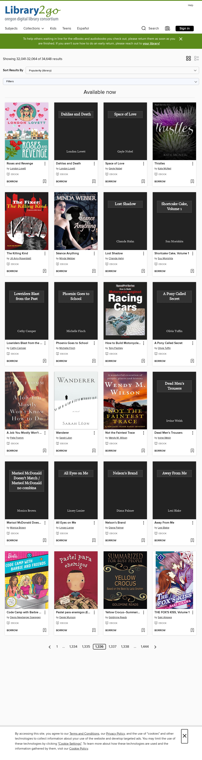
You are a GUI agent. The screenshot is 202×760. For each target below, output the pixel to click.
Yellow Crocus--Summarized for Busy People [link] (123, 612)
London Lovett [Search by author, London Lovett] (18, 168)
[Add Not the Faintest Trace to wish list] (143, 451)
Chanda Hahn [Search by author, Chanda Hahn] (116, 258)
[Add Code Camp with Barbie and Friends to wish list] (44, 630)
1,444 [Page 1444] (145, 647)
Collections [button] (33, 28)
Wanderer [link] (62, 433)
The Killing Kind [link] (17, 253)
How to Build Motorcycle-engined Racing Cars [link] (123, 343)
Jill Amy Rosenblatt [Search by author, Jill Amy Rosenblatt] (20, 258)
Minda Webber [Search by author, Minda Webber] (67, 258)
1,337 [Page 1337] (112, 647)
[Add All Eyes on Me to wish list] (93, 540)
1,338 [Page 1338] (125, 647)
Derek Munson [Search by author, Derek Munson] (67, 617)
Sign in (185, 28)
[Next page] (155, 646)
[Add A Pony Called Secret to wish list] (192, 361)
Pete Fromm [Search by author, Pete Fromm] (17, 437)
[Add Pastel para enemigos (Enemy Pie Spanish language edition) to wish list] (93, 630)
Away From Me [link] (164, 523)
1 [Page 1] (57, 647)
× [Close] (184, 736)
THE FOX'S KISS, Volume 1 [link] (172, 612)
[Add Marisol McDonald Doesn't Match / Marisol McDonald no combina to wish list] (44, 540)
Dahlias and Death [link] (68, 163)
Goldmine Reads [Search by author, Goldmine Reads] (118, 617)
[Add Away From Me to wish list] (192, 540)
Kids (53, 28)
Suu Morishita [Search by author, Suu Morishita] (165, 258)
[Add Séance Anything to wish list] (93, 271)
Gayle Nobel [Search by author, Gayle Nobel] (115, 168)
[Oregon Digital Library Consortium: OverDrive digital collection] (33, 13)
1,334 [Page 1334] (73, 647)
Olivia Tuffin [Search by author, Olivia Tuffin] (164, 348)
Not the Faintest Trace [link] (120, 433)
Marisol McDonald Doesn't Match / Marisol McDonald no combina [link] (25, 523)
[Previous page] (50, 646)
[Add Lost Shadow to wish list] (143, 271)
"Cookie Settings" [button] (69, 744)
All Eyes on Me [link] (66, 523)
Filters (10, 81)
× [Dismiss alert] (181, 39)
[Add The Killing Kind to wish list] (44, 271)
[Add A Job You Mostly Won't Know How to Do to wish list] (44, 451)
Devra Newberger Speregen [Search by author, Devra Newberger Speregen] (25, 617)
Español (83, 28)
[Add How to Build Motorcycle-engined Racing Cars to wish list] (143, 361)
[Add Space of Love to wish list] (143, 181)
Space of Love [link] (114, 163)
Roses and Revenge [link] (20, 163)
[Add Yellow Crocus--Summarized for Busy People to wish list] (143, 630)
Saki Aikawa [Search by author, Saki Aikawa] (165, 617)
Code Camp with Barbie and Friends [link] (25, 612)
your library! (151, 44)
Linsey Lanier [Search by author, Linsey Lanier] (66, 527)
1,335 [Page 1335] (86, 647)
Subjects (11, 28)
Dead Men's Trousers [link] (168, 433)
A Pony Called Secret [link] (168, 343)
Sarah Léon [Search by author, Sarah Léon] (65, 437)
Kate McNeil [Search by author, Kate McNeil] (164, 168)
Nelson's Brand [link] (115, 523)
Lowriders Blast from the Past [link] (25, 343)
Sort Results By (13, 70)
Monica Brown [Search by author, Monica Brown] (18, 527)
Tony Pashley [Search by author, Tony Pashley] (116, 348)
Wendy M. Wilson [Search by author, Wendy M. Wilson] (118, 437)
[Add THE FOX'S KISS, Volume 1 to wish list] (192, 630)
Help (190, 5)
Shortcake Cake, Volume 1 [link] (171, 253)
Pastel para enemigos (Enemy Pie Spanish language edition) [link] (74, 612)
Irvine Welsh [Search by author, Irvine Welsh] (164, 437)
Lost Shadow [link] (114, 253)
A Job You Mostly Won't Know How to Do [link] (25, 433)
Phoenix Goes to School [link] (72, 343)
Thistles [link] (159, 163)
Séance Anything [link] (67, 253)
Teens (66, 28)
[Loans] (168, 29)
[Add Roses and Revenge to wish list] (44, 181)
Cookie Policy (78, 749)
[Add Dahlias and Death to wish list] (93, 181)
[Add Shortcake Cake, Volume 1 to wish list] (192, 271)
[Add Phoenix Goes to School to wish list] (93, 361)
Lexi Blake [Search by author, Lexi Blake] (163, 527)
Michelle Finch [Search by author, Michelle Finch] (67, 348)
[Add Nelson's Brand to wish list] (143, 540)
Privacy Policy (115, 734)
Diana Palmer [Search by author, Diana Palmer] (116, 527)
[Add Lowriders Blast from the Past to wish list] (44, 361)
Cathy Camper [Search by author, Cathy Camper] (18, 348)
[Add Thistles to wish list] (192, 181)
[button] (150, 29)
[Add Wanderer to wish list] (93, 451)
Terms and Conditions (84, 734)
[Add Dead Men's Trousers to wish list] (192, 451)
